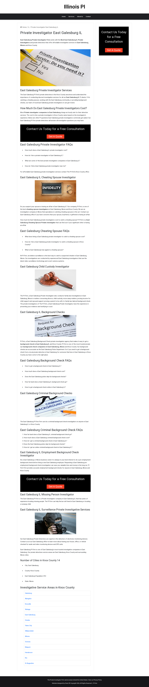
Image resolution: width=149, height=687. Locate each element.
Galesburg (28, 593)
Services (71, 16)
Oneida (27, 620)
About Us (80, 16)
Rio (26, 658)
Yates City (28, 625)
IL (28, 27)
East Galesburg (30, 615)
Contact (88, 16)
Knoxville (28, 604)
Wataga (27, 609)
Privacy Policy (98, 680)
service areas (68, 680)
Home (64, 16)
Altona (27, 636)
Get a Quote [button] (55, 136)
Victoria (27, 642)
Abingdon (28, 599)
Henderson (28, 652)
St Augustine (29, 663)
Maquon (28, 647)
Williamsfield (29, 631)
